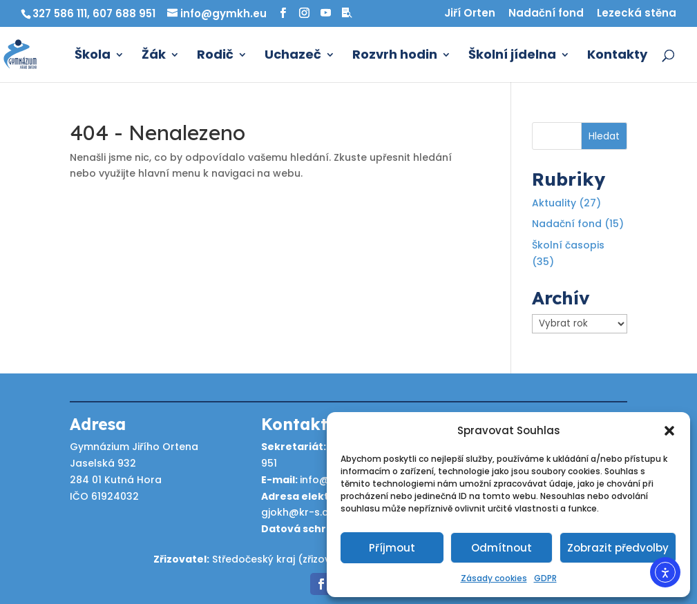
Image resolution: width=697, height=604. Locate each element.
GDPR (545, 578)
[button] (669, 431)
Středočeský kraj (253, 559)
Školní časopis (568, 245)
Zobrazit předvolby (618, 547)
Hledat (604, 136)
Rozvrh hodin (394, 56)
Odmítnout (501, 547)
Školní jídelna (512, 56)
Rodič (215, 56)
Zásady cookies (494, 578)
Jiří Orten (469, 14)
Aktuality (554, 203)
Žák (154, 56)
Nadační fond (546, 14)
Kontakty (617, 56)
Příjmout (392, 547)
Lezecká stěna (636, 14)
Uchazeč (293, 56)
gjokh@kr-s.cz (297, 512)
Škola (93, 56)
